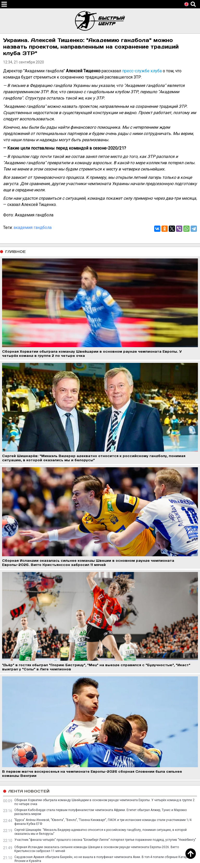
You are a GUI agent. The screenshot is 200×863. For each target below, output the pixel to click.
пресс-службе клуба (142, 70)
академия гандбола (33, 227)
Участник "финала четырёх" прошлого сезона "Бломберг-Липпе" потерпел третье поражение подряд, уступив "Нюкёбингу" (105, 840)
